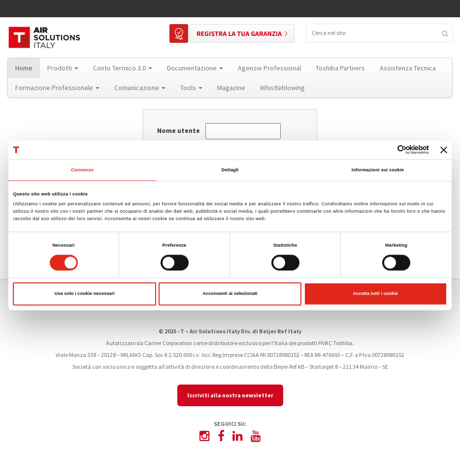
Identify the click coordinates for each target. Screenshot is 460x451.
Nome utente (178, 131)
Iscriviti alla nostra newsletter (230, 395)
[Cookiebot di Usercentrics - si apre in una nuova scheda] (386, 150)
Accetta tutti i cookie (375, 293)
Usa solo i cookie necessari (85, 293)
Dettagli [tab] (229, 169)
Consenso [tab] (82, 169)
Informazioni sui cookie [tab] (378, 169)
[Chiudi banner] (443, 149)
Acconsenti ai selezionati (229, 293)
